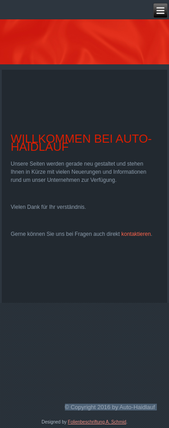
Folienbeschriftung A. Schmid (97, 421)
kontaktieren (136, 234)
